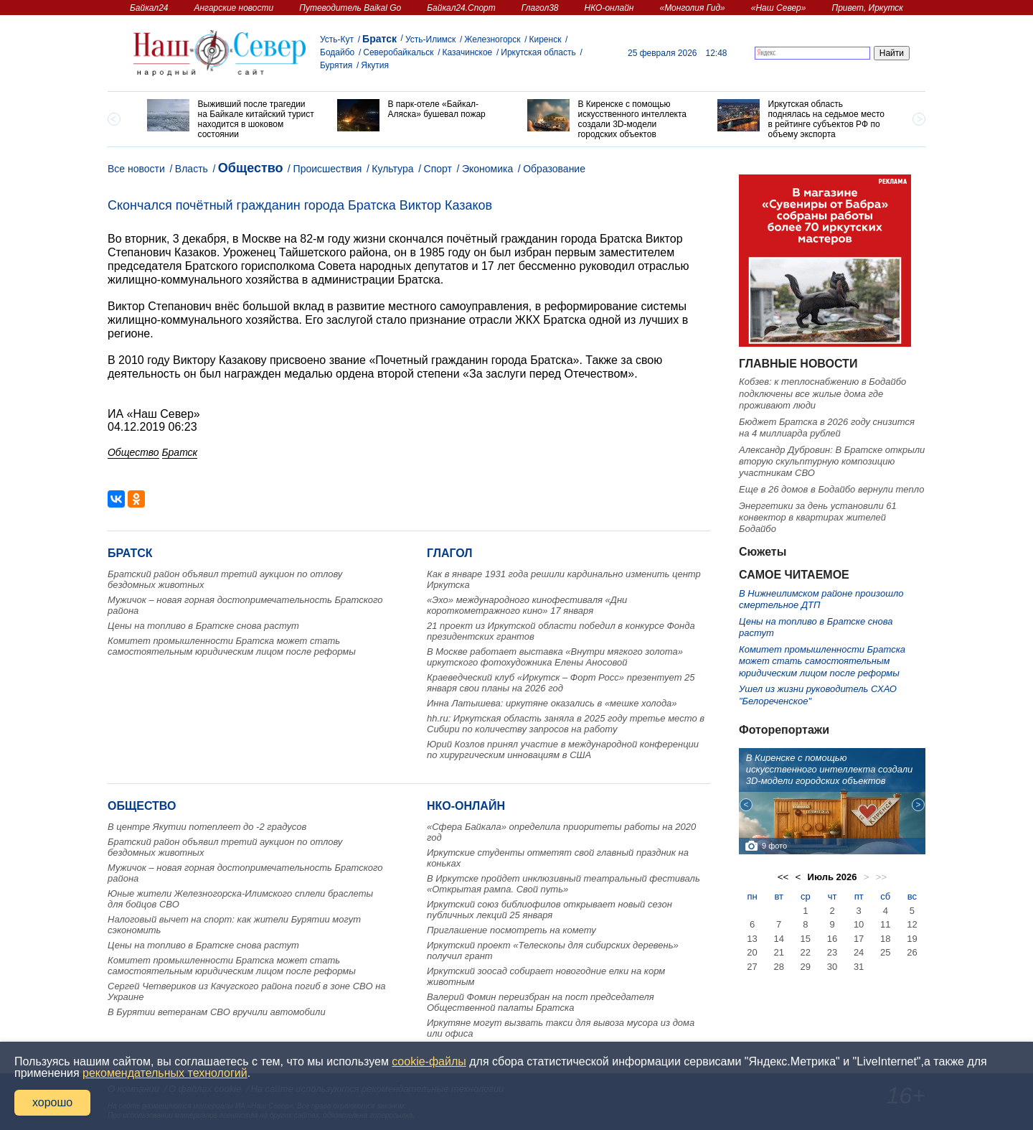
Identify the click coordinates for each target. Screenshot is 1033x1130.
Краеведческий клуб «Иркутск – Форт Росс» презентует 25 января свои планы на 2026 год (561, 683)
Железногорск (492, 39)
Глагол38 (540, 8)
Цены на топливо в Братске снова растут (203, 625)
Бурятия (336, 65)
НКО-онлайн (609, 8)
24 (859, 952)
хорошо (52, 1102)
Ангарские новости (233, 8)
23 (832, 952)
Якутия (375, 65)
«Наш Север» (778, 8)
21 (778, 952)
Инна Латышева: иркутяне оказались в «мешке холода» (552, 703)
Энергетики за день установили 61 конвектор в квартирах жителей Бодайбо (818, 517)
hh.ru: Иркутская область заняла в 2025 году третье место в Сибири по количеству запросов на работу (565, 723)
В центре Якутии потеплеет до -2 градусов (207, 826)
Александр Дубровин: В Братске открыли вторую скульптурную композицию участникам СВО (832, 461)
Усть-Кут (337, 39)
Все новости (136, 168)
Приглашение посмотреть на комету (511, 930)
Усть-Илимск (430, 39)
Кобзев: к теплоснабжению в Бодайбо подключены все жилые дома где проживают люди (822, 393)
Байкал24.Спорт (461, 8)
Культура (392, 168)
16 (832, 938)
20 (752, 952)
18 (885, 938)
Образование (554, 168)
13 (752, 938)
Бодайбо (337, 52)
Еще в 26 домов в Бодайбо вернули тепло (831, 489)
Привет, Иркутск (867, 8)
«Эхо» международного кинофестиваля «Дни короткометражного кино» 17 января (527, 605)
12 (912, 924)
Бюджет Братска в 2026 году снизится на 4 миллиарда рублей (827, 427)
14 (778, 938)
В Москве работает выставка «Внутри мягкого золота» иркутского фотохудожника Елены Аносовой (555, 657)
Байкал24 (149, 8)
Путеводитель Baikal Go (350, 8)
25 (885, 952)
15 (806, 938)
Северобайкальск (398, 52)
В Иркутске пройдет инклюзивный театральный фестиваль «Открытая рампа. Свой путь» (563, 884)
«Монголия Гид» (692, 8)
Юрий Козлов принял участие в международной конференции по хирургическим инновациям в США (563, 749)
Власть (191, 168)
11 (885, 924)
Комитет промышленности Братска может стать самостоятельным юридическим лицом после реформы (232, 646)
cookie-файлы (429, 1061)
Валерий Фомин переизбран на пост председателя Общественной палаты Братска (540, 1002)
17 (859, 938)
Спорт (438, 168)
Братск (379, 39)
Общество (250, 168)
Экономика (487, 168)
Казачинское (468, 52)
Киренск (545, 39)
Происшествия (327, 168)
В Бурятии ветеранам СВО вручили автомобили (217, 1012)
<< (783, 877)
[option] (231, 119)
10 (859, 924)
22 (806, 952)
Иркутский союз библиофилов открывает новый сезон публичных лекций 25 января (549, 909)
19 (912, 938)
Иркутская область (538, 52)
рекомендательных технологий (164, 1073)
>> (881, 877)
